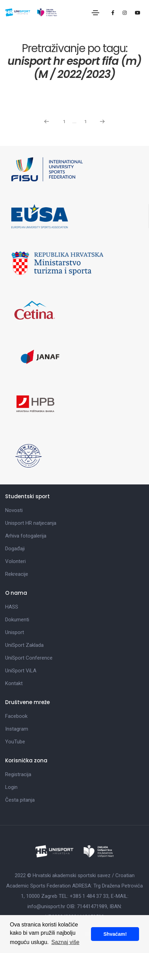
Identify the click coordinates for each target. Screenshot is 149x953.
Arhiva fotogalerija (25, 536)
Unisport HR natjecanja (30, 523)
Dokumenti (17, 619)
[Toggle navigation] (95, 12)
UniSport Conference (29, 658)
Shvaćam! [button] (115, 934)
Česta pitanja (20, 800)
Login (11, 787)
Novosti (14, 510)
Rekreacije (16, 574)
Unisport (14, 632)
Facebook (16, 716)
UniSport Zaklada (24, 645)
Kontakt (14, 683)
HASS (11, 607)
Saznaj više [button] (65, 942)
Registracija (18, 774)
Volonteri (15, 561)
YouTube (15, 742)
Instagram (16, 729)
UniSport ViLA (20, 671)
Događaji (15, 548)
